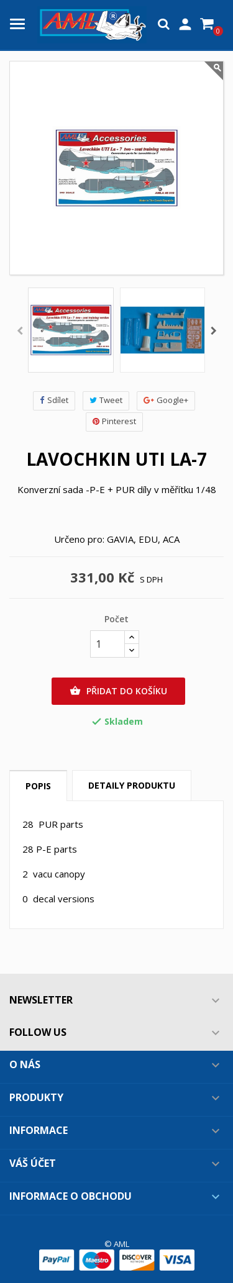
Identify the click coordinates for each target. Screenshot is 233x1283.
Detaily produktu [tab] (131, 785)
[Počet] (107, 644)
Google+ (166, 400)
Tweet (105, 400)
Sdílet (54, 400)
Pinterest (114, 421)
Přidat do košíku (118, 691)
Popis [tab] (38, 786)
